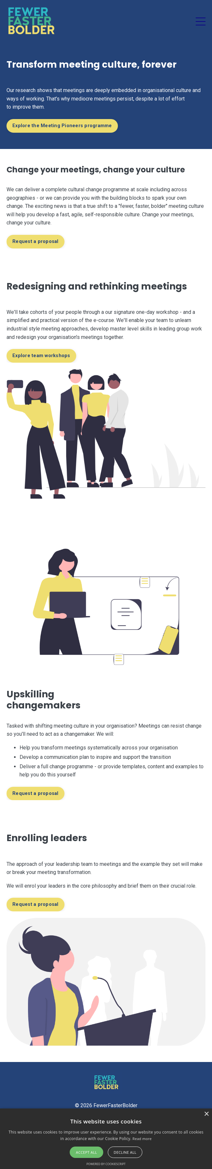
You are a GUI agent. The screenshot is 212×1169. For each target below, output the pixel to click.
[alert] (106, 1139)
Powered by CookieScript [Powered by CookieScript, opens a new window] (105, 1164)
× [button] (206, 1114)
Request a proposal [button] (35, 241)
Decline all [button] (125, 1152)
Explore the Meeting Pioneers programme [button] (62, 125)
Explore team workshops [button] (41, 355)
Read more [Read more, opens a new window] (142, 1138)
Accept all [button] (86, 1152)
